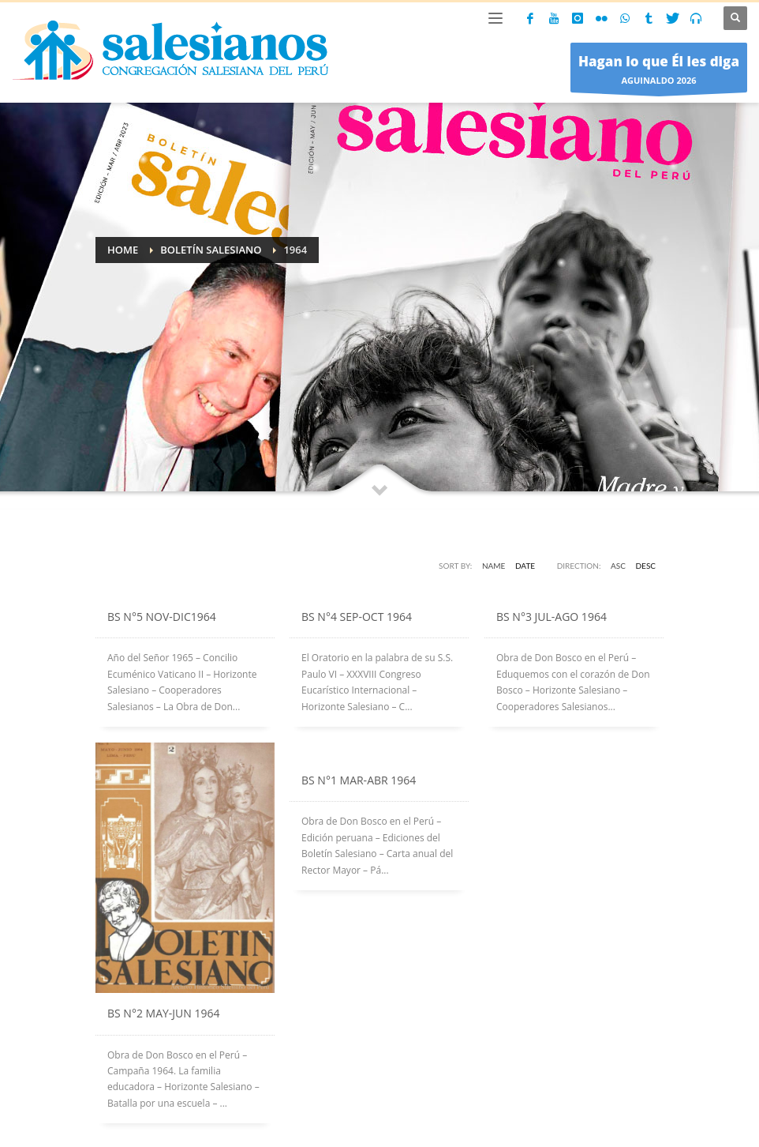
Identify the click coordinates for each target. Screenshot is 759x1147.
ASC (618, 565)
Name (493, 565)
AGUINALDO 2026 (658, 71)
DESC (646, 565)
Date (525, 565)
